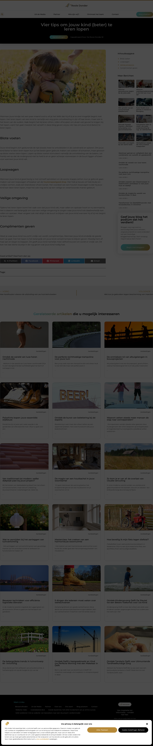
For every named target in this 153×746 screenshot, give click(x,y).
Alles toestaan (102, 730)
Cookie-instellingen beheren (133, 730)
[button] (147, 724)
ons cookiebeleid (42, 739)
